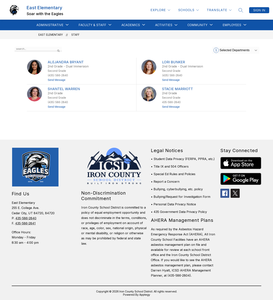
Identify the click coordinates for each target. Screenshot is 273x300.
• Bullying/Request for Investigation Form (180, 197)
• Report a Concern (165, 181)
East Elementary (50, 34)
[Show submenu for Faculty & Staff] (92, 25)
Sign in (259, 10)
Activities (163, 25)
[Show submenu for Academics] (130, 25)
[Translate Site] (219, 10)
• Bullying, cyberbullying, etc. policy (177, 189)
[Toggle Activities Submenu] (176, 25)
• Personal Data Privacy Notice (173, 204)
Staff (75, 34)
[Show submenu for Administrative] (49, 25)
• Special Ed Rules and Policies (173, 174)
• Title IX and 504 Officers (170, 166)
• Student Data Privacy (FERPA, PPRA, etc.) (183, 159)
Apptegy (144, 294)
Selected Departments (232, 50)
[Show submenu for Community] (197, 25)
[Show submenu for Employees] (232, 25)
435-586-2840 (25, 218)
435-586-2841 (25, 223)
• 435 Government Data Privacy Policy (179, 212)
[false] (38, 49)
